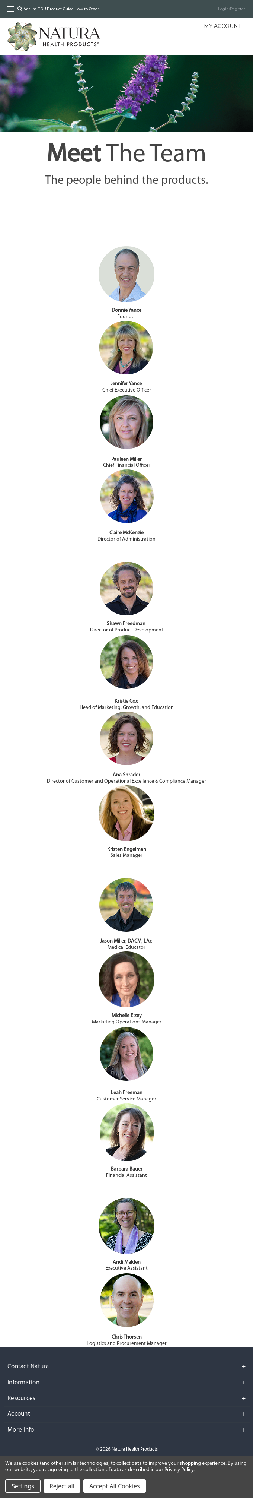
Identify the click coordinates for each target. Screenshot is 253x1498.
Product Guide (60, 8)
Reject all (61, 1486)
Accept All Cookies (114, 1486)
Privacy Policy (178, 1470)
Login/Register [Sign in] (231, 8)
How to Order (86, 8)
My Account (222, 26)
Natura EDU (34, 8)
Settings (23, 1486)
